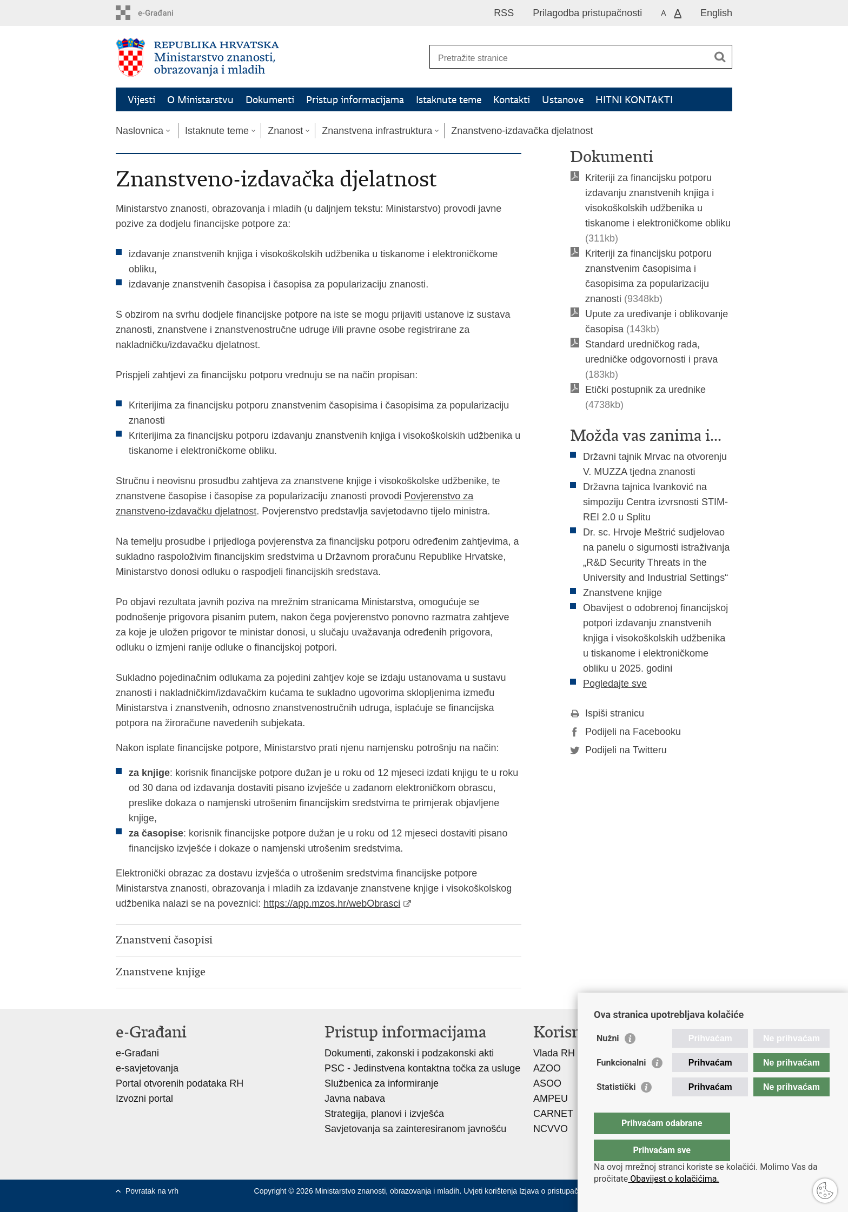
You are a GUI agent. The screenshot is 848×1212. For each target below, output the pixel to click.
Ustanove (563, 99)
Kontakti (511, 99)
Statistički (616, 1108)
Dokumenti (270, 99)
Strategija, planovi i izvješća (384, 1113)
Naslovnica (139, 130)
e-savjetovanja (147, 1068)
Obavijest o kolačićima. (673, 1179)
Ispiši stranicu (607, 713)
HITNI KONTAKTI (634, 99)
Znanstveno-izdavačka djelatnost (522, 130)
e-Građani (137, 1053)
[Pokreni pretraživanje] (720, 56)
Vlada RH (554, 1053)
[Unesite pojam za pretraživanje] (569, 58)
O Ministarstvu (200, 99)
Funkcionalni (621, 1084)
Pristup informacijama (355, 99)
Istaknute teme (448, 99)
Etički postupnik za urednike (645, 389)
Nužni (608, 1060)
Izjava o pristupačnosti (556, 1191)
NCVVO (550, 1128)
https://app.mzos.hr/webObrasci (331, 903)
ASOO (547, 1083)
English (716, 13)
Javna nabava (354, 1098)
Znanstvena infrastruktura (377, 130)
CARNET (553, 1113)
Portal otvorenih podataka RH (179, 1083)
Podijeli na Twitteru (618, 750)
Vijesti (141, 99)
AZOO (547, 1068)
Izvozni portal (144, 1098)
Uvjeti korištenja (491, 1191)
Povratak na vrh (151, 1191)
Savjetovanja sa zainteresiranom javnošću (415, 1128)
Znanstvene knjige (622, 592)
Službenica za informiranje (381, 1083)
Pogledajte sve (615, 683)
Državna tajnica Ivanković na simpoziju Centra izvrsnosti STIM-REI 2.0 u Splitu (655, 502)
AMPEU (550, 1098)
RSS (504, 13)
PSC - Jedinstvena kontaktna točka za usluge (422, 1068)
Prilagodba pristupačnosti (587, 13)
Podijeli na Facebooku (625, 731)
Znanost (285, 130)
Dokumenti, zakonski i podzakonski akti (409, 1053)
